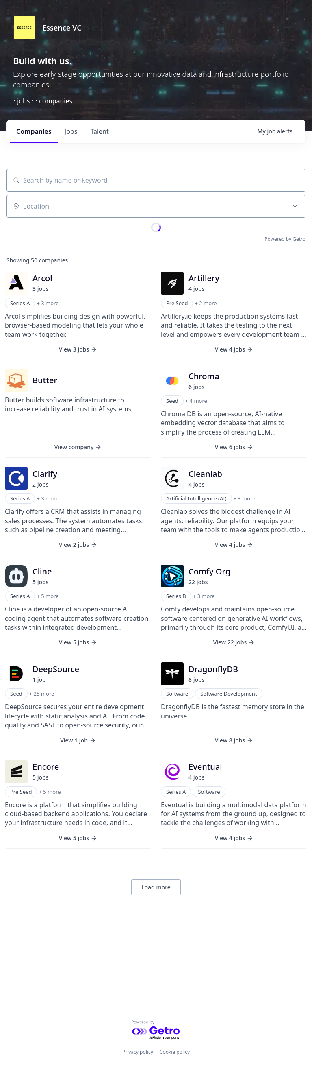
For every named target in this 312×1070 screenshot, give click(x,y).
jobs (71, 131)
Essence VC (62, 28)
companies (34, 131)
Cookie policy (175, 1051)
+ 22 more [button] (90, 754)
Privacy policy (137, 1051)
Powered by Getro (285, 239)
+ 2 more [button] (106, 645)
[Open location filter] (295, 206)
